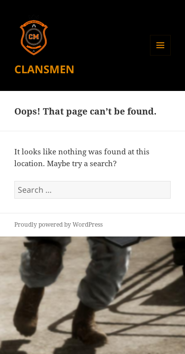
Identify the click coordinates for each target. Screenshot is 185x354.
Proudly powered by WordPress (58, 224)
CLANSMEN (44, 68)
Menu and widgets (160, 55)
